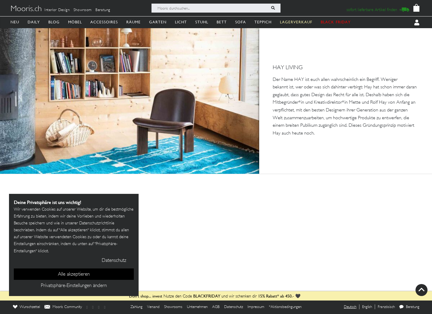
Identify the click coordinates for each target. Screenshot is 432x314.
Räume (133, 22)
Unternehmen (197, 307)
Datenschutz (233, 307)
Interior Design (57, 10)
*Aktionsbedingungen (285, 307)
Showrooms (173, 307)
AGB (216, 307)
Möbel (75, 22)
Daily (34, 22)
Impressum (256, 307)
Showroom (83, 10)
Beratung (102, 10)
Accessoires (104, 22)
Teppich (263, 22)
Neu (14, 22)
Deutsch (350, 307)
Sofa (240, 22)
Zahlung (136, 307)
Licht (181, 22)
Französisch (386, 307)
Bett (222, 22)
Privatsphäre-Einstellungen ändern (74, 285)
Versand (153, 307)
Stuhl (201, 22)
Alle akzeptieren (74, 274)
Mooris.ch (26, 9)
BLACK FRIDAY (336, 22)
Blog (54, 22)
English (367, 307)
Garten (157, 22)
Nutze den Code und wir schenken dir (193, 296)
